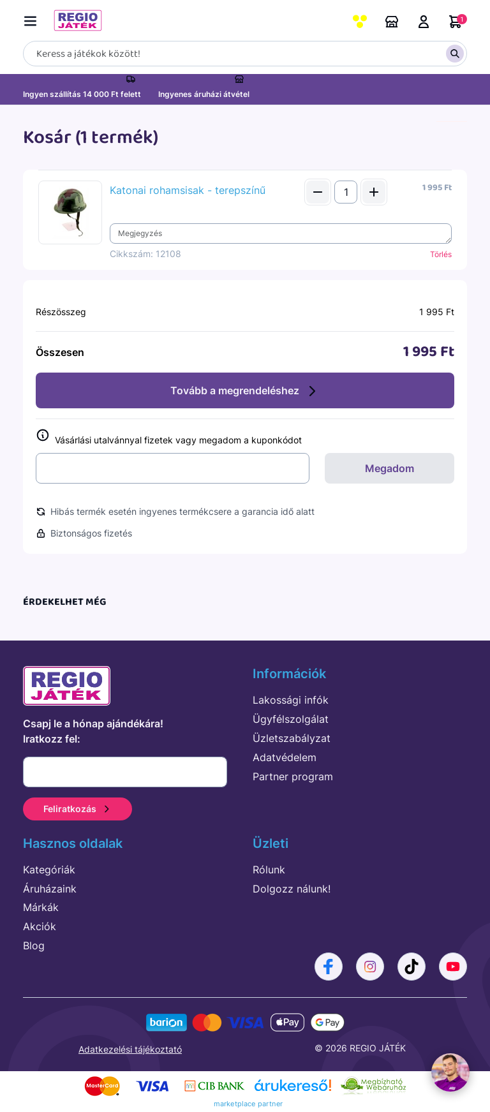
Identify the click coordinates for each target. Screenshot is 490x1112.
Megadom (389, 468)
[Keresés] (245, 53)
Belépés (423, 21)
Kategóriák (49, 869)
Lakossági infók (291, 699)
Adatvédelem (284, 757)
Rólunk (269, 869)
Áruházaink (391, 21)
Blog (34, 945)
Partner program (293, 776)
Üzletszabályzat (291, 738)
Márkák (41, 907)
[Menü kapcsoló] (33, 18)
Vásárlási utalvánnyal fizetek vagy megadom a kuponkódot (169, 437)
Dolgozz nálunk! (291, 888)
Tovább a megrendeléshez (245, 391)
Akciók (39, 926)
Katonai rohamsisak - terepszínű (187, 190)
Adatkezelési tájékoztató (130, 1049)
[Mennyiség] (345, 192)
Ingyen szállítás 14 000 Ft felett (82, 94)
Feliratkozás (77, 808)
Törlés (441, 254)
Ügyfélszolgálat (291, 719)
